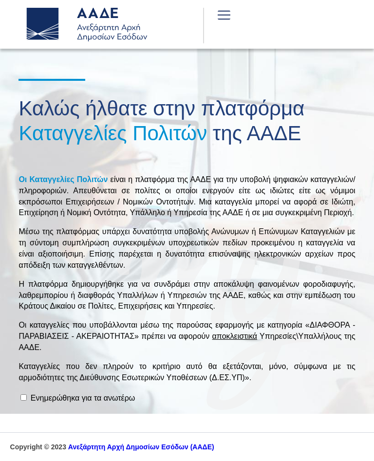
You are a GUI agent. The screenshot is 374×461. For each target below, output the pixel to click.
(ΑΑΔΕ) (141, 447)
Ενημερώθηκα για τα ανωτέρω (77, 398)
